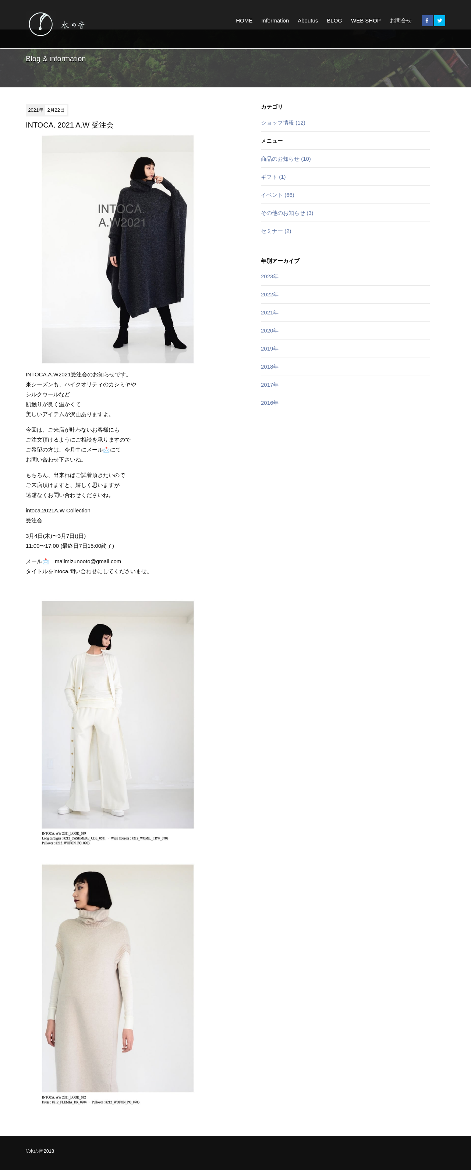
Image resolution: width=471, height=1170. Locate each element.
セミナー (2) (276, 231)
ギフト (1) (273, 177)
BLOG (334, 20)
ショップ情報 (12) (283, 122)
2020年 (270, 330)
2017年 (270, 385)
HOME (244, 20)
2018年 (270, 366)
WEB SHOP (366, 20)
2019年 (270, 348)
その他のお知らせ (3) (287, 213)
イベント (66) (277, 195)
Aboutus (308, 20)
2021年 (270, 312)
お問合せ (401, 20)
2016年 (270, 403)
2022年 (270, 294)
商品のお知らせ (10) (286, 159)
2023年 (270, 276)
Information (275, 20)
